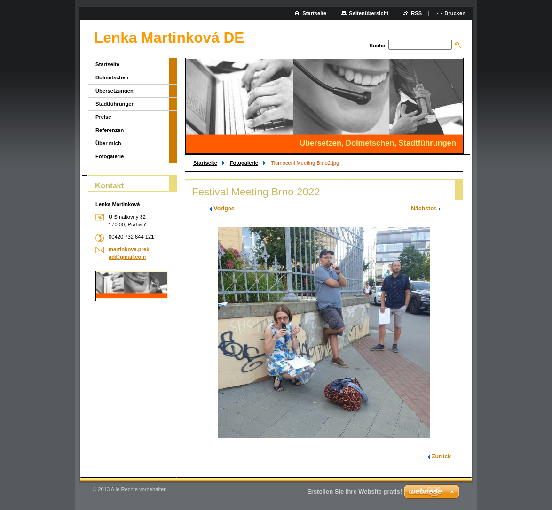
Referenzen (109, 130)
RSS (416, 13)
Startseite (205, 163)
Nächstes (424, 208)
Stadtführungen (114, 104)
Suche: (377, 45)
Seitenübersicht (368, 13)
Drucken (454, 13)
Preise (103, 117)
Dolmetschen (111, 77)
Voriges (223, 208)
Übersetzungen (114, 90)
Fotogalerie (244, 163)
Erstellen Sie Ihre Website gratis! (354, 491)
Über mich (108, 143)
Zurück (441, 456)
